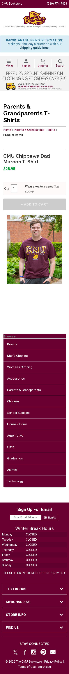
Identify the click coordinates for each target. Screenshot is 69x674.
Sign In (26, 66)
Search (60, 65)
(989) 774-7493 (57, 3)
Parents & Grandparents (24, 390)
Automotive (15, 435)
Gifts (10, 447)
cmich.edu (44, 666)
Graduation (15, 458)
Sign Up (50, 517)
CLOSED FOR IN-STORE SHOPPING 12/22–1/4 (34, 573)
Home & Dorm (17, 424)
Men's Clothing (17, 356)
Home (7, 130)
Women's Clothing (19, 367)
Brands (12, 344)
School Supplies (18, 413)
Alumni (12, 470)
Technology (15, 481)
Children (13, 401)
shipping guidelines (34, 47)
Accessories (16, 378)
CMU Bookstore (12, 3)
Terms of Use (27, 666)
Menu (9, 65)
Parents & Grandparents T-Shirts (34, 130)
